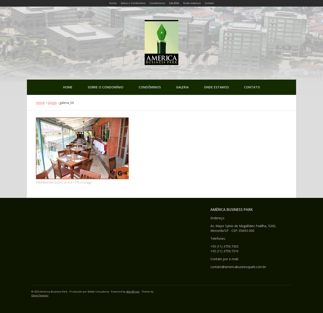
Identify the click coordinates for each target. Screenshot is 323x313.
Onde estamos (216, 87)
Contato (252, 87)
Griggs (52, 103)
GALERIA (182, 87)
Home (67, 87)
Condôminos (150, 87)
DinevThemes (39, 295)
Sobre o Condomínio (105, 87)
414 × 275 (73, 182)
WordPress (132, 291)
